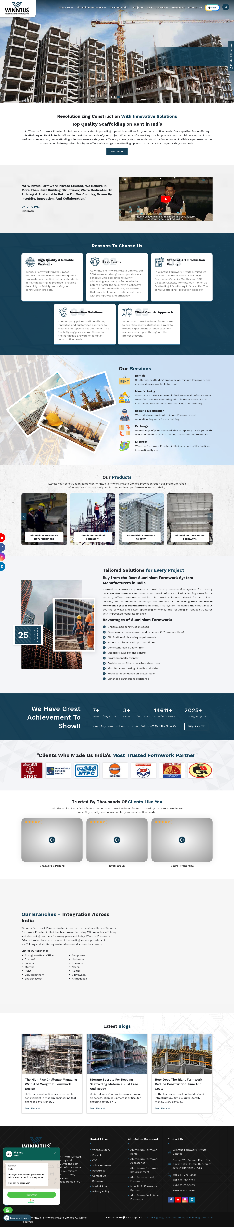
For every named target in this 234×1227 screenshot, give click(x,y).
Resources (178, 7)
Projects (138, 7)
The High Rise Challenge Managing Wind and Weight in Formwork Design (51, 1084)
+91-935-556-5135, (184, 1185)
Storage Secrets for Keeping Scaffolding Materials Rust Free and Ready (114, 1084)
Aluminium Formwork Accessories (144, 1160)
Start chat (31, 1194)
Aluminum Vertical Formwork (142, 1179)
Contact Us (195, 7)
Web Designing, (154, 1217)
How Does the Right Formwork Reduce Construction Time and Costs (178, 1084)
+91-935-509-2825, (184, 1180)
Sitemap (97, 1181)
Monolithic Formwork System (143, 1188)
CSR (149, 7)
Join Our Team (101, 1165)
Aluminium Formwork (91, 7)
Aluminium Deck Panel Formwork (144, 1197)
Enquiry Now (196, 726)
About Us (66, 7)
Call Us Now (163, 726)
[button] (23, 516)
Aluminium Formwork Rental (144, 1151)
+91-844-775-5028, (184, 1174)
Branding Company (201, 1217)
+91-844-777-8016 (184, 1190)
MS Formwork (120, 7)
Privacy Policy (100, 1191)
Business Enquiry (16, 1218)
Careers (162, 7)
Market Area (100, 1186)
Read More (117, 151)
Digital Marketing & (176, 1217)
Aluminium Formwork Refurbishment (144, 1169)
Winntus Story (101, 1149)
